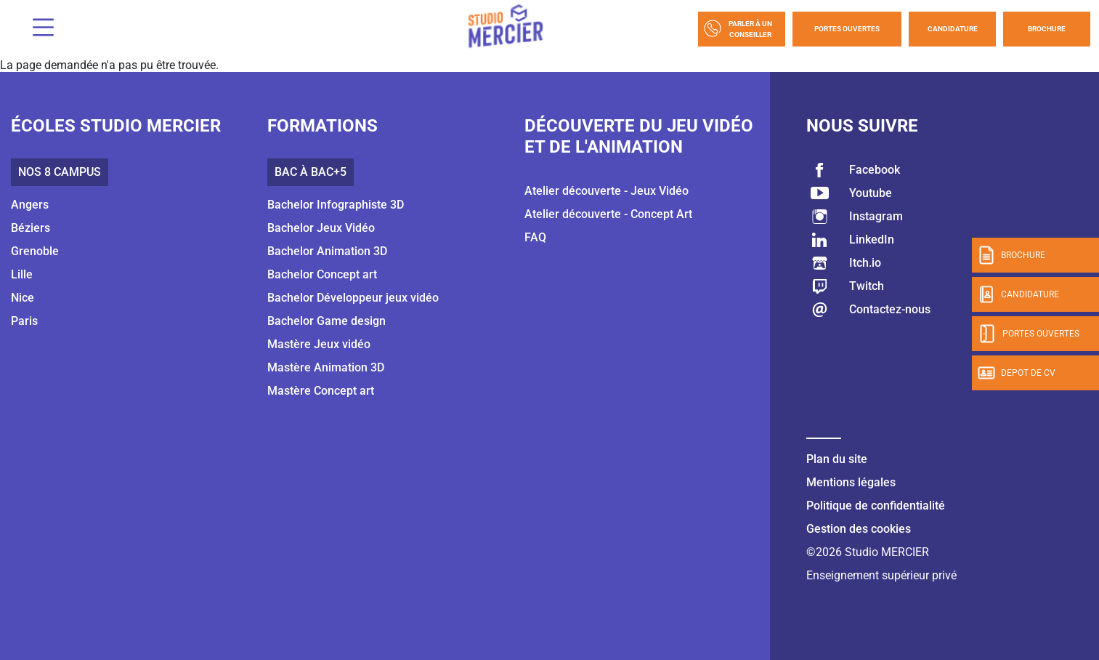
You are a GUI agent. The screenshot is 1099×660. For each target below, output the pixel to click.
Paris (24, 321)
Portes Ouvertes (847, 29)
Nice (22, 298)
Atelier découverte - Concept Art (608, 214)
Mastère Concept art (320, 391)
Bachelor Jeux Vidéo (321, 228)
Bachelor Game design (326, 321)
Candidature (953, 29)
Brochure (1047, 29)
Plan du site (836, 459)
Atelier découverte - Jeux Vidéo (606, 191)
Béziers (30, 228)
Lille (22, 274)
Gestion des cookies (858, 529)
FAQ (535, 237)
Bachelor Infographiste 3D (335, 205)
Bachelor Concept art (322, 274)
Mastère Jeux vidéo (318, 344)
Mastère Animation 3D (325, 367)
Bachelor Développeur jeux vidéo (353, 298)
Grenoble (35, 251)
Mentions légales (851, 482)
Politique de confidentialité (875, 505)
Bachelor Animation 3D (327, 251)
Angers (30, 205)
